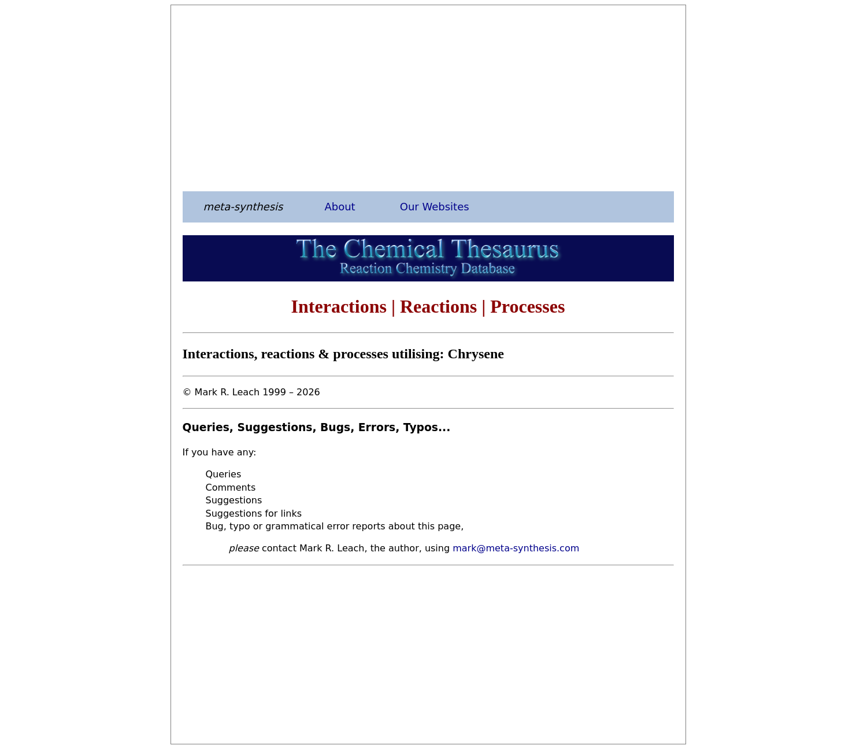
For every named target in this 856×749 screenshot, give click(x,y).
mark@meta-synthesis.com (516, 548)
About (339, 207)
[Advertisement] (428, 98)
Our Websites (434, 207)
